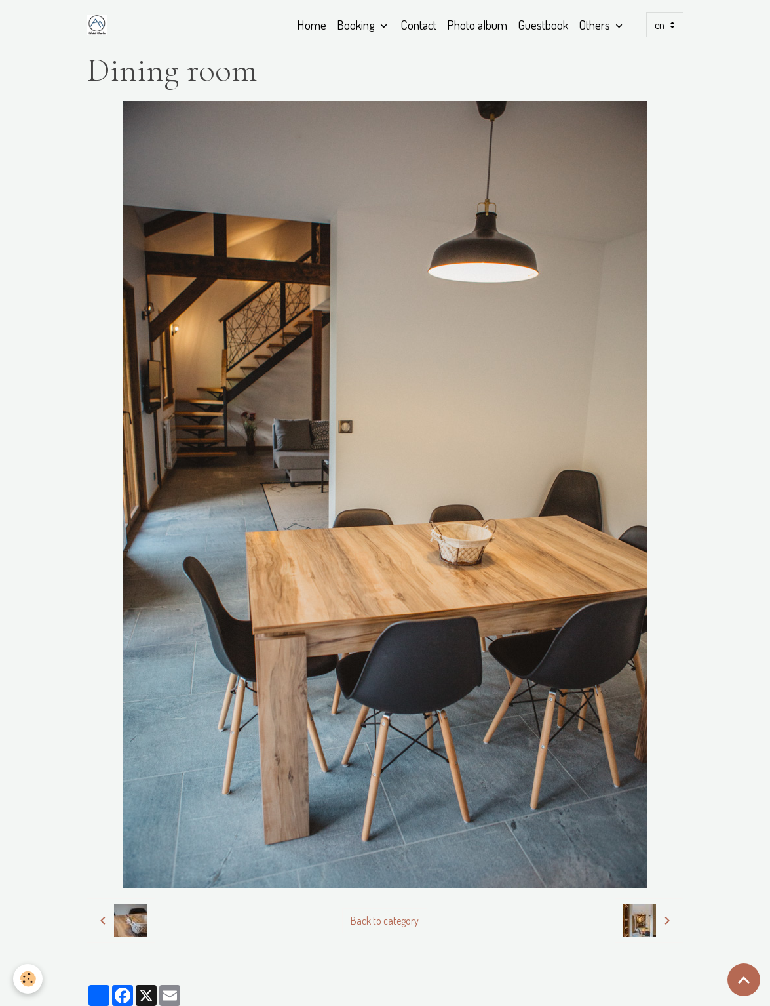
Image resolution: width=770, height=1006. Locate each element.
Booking (357, 24)
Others (596, 24)
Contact (418, 24)
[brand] (99, 25)
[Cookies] (28, 979)
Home (311, 24)
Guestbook (543, 24)
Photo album (477, 24)
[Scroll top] (743, 979)
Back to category (385, 920)
